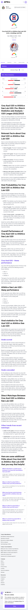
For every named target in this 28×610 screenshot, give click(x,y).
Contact (2, 564)
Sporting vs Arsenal (5, 538)
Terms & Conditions (5, 570)
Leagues (2, 578)
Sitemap (2, 572)
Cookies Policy (18, 601)
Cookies (2, 568)
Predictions (3, 577)
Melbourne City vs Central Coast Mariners (9, 548)
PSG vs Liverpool (4, 542)
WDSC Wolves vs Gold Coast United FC (9, 552)
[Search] (23, 2)
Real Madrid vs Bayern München (7, 536)
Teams (2, 580)
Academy (3, 584)
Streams (2, 582)
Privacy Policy (4, 566)
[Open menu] (25, 2)
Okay (14, 606)
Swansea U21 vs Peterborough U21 (8, 556)
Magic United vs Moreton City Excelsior (9, 550)
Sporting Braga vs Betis (6, 544)
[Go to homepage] (5, 2)
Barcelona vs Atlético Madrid (7, 540)
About (2, 561)
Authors (2, 562)
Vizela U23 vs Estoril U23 (6, 554)
